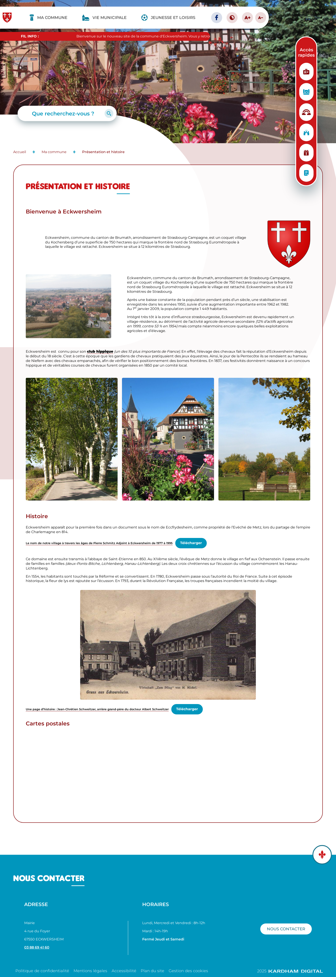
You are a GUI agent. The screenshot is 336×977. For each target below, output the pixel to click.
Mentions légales (90, 970)
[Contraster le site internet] (232, 17)
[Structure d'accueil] (306, 112)
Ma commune (54, 152)
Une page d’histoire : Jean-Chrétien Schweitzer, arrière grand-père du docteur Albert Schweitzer (97, 709)
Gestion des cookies (188, 970)
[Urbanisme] (306, 92)
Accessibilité (124, 970)
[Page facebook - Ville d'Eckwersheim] (216, 17)
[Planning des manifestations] (306, 153)
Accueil (19, 152)
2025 (290, 971)
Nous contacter (286, 929)
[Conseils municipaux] (306, 173)
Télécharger (191, 543)
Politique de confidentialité (42, 970)
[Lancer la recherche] (109, 113)
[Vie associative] (306, 132)
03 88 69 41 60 (36, 947)
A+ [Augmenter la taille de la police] (247, 17)
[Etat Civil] (306, 71)
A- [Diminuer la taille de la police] (260, 17)
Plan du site (152, 970)
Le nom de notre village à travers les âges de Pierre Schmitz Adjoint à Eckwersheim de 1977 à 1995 (99, 543)
